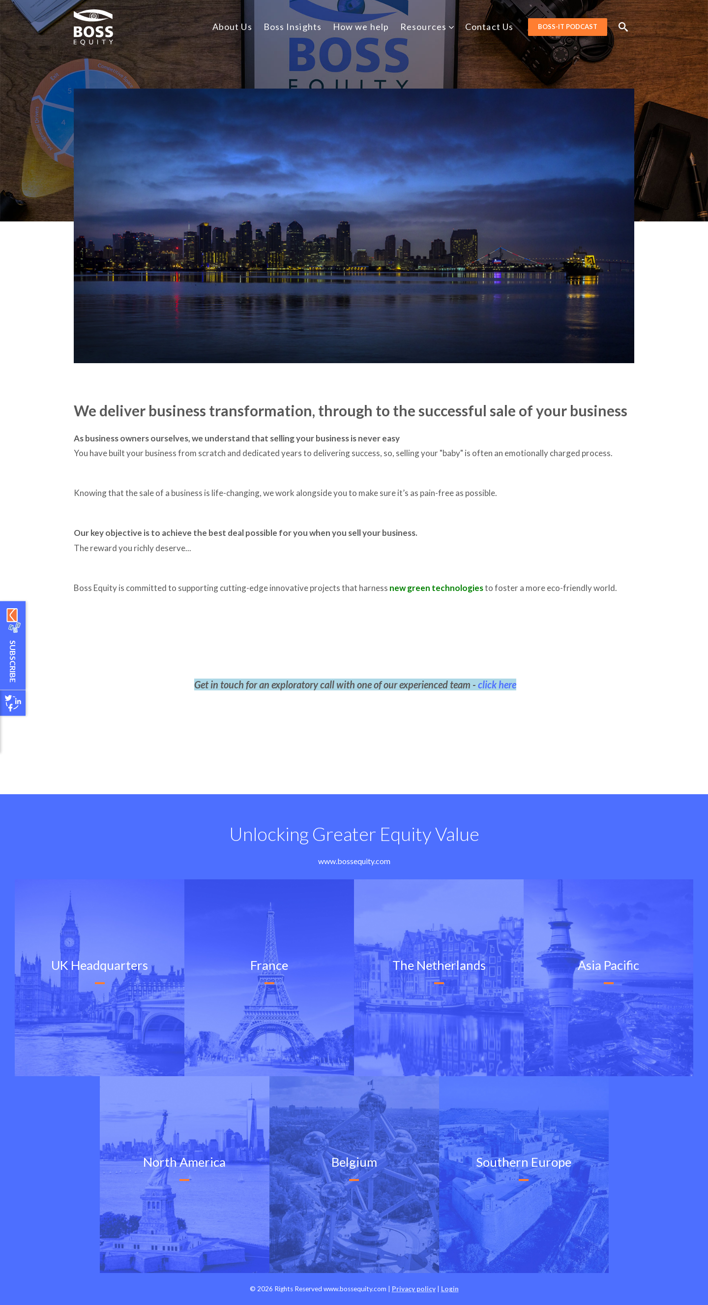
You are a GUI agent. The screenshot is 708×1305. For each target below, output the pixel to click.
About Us (232, 26)
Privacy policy (414, 1289)
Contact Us (489, 26)
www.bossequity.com (354, 861)
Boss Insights (293, 26)
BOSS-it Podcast (567, 27)
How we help (361, 26)
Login (450, 1289)
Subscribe (13, 661)
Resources (427, 26)
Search (623, 27)
